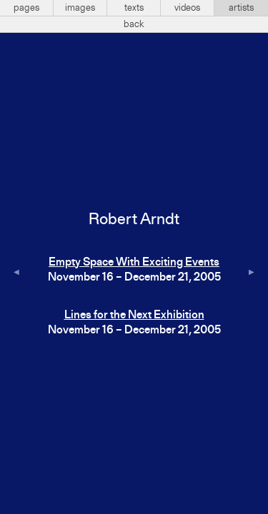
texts (134, 8)
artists (241, 8)
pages (26, 8)
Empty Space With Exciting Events (134, 262)
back (134, 24)
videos (187, 8)
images (80, 8)
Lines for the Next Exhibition (134, 315)
